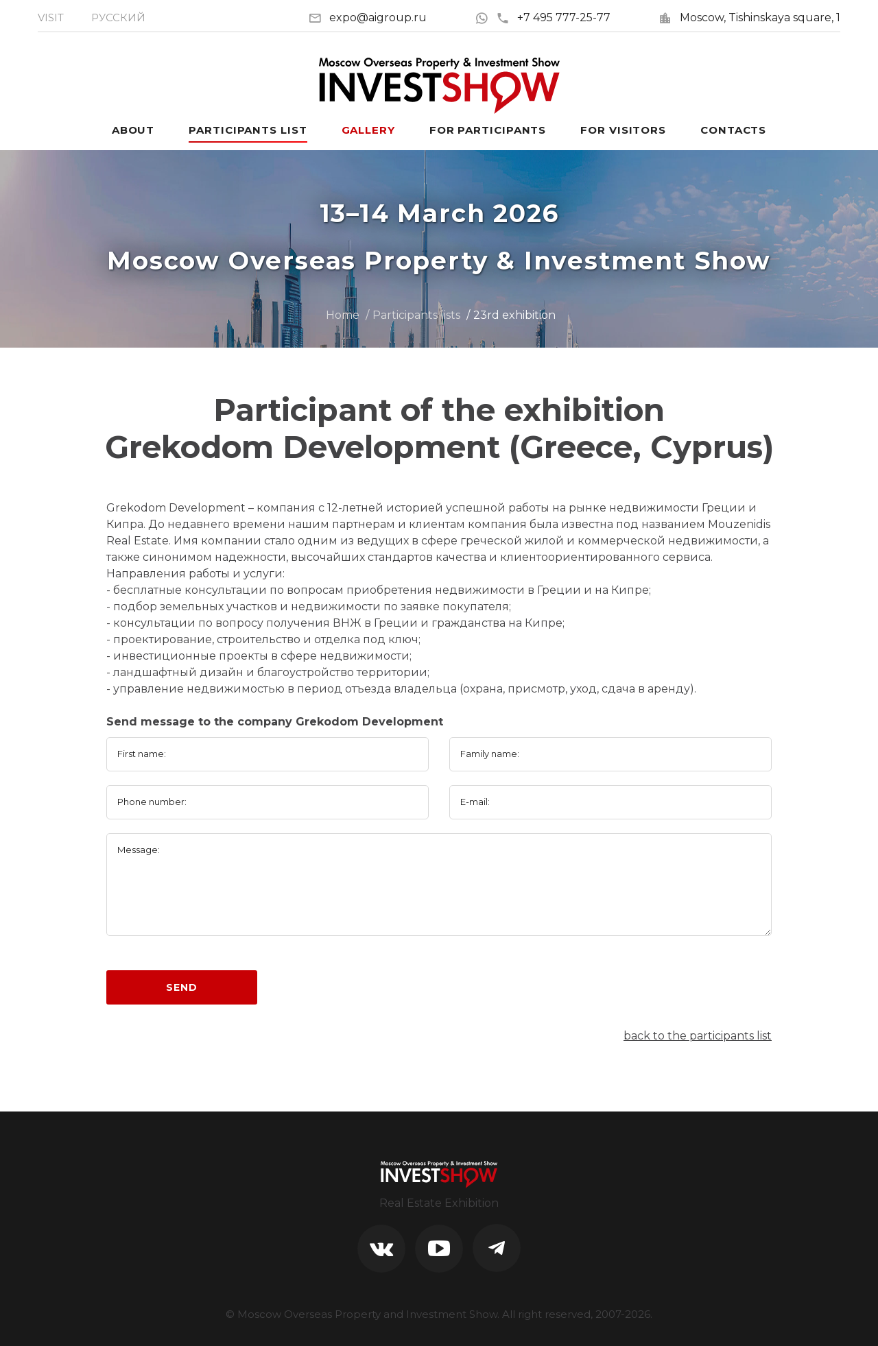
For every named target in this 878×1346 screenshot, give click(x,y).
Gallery (368, 129)
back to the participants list (698, 1035)
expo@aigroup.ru (378, 17)
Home (342, 315)
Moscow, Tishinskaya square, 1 (760, 17)
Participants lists (416, 315)
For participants (487, 129)
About (133, 129)
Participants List (248, 129)
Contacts (733, 129)
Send (181, 987)
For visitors (623, 129)
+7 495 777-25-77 (553, 17)
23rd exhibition (514, 315)
